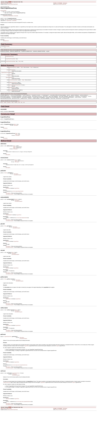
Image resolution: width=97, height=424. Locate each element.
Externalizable (11, 15)
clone (2, 106)
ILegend (57, 357)
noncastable (7, 46)
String (20, 62)
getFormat (11, 74)
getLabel (10, 77)
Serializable (16, 15)
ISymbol (7, 79)
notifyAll (15, 106)
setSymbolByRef (12, 93)
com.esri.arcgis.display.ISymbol (17, 199)
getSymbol (11, 79)
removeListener (12, 82)
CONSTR (12, 4)
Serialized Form (6, 41)
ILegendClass (5, 15)
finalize (5, 106)
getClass (8, 106)
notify (12, 106)
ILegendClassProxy (9, 57)
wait (19, 106)
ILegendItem (26, 357)
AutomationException (17, 182)
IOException (16, 130)
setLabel (10, 90)
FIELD (9, 4)
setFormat (11, 88)
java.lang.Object (3, 10)
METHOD (16, 4)
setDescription (11, 85)
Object (14, 60)
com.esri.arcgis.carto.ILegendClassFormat (19, 376)
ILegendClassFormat (5, 74)
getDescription (11, 71)
